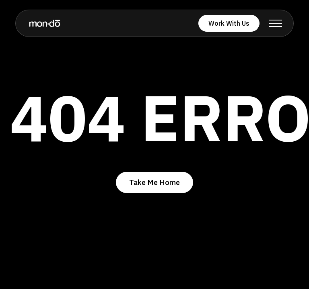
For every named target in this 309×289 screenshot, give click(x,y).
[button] (275, 23)
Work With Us (228, 23)
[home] (45, 23)
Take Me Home (154, 182)
